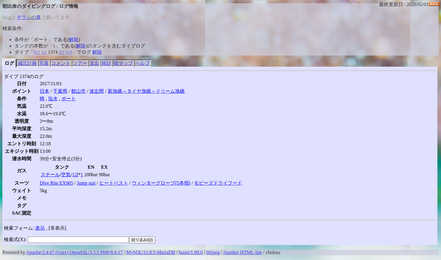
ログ (9, 63)
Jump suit (86, 183)
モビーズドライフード (218, 183)
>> (61, 52)
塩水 (53, 98)
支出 (94, 63)
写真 (44, 63)
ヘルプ (142, 63)
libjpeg (213, 252)
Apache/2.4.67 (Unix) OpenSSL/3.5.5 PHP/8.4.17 (74, 252)
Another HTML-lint (242, 252)
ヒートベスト (113, 183)
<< (44, 52)
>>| (68, 52)
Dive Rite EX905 (56, 183)
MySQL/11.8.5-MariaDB (150, 252)
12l (75, 174)
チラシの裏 (29, 17)
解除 (74, 39)
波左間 (96, 91)
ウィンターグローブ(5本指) (161, 183)
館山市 (78, 91)
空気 (66, 174)
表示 (40, 228)
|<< (37, 52)
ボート (68, 98)
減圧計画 (27, 63)
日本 (44, 91)
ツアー (80, 63)
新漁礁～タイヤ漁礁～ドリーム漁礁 (146, 91)
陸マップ (123, 63)
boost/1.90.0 (191, 252)
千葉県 (60, 91)
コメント (60, 63)
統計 (106, 63)
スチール (50, 174)
